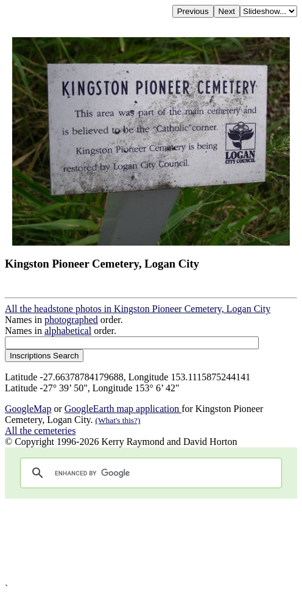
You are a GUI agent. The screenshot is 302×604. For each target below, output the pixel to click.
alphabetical (67, 330)
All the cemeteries (40, 430)
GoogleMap (28, 408)
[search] (149, 473)
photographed (71, 319)
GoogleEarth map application (123, 408)
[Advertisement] (151, 541)
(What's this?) (118, 420)
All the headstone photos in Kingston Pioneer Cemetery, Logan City (137, 309)
